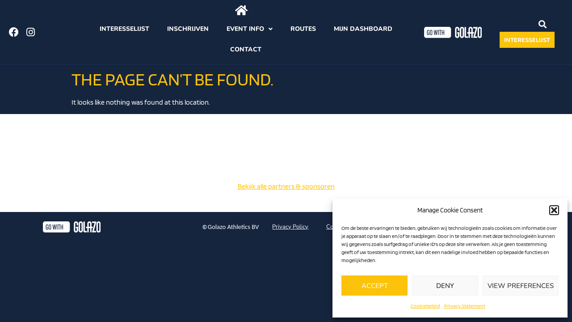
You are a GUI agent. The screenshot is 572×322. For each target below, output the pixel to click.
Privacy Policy (290, 227)
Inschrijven (188, 29)
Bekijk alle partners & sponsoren (286, 186)
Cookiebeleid (425, 305)
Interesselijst (124, 29)
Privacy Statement (464, 305)
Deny (445, 285)
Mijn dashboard (363, 29)
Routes (303, 29)
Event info (250, 29)
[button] (554, 210)
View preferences (521, 285)
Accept (375, 285)
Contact (245, 49)
